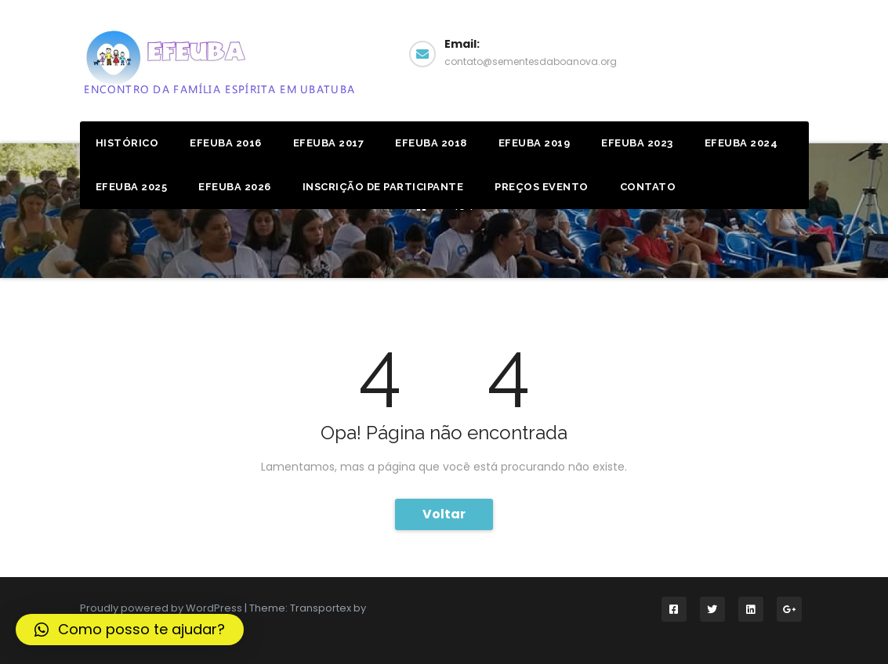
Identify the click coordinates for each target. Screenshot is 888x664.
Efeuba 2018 (431, 143)
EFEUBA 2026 (234, 187)
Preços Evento (542, 187)
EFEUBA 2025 (132, 187)
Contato (648, 187)
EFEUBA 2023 (637, 143)
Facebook (751, 52)
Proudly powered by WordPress (162, 608)
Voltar (444, 514)
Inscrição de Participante (383, 187)
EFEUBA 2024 (741, 143)
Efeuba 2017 (328, 143)
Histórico (127, 143)
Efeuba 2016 (226, 143)
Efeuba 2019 (534, 143)
